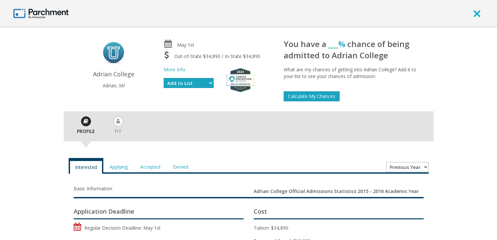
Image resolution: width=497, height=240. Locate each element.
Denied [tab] (180, 167)
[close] (477, 13)
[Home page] (41, 13)
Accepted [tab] (150, 167)
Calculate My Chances (311, 96)
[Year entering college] (407, 167)
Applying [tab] (119, 167)
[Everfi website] (240, 79)
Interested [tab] (86, 167)
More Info (174, 69)
